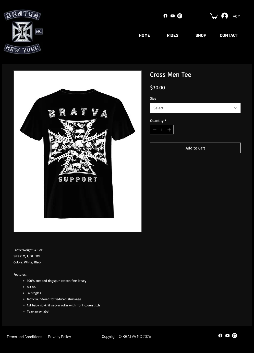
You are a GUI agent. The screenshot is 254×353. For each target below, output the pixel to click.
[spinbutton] (161, 129)
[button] (214, 16)
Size (153, 98)
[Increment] (169, 129)
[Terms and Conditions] (24, 336)
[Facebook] (165, 15)
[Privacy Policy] (59, 336)
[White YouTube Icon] (172, 15)
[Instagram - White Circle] (179, 15)
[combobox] (195, 108)
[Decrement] (154, 129)
